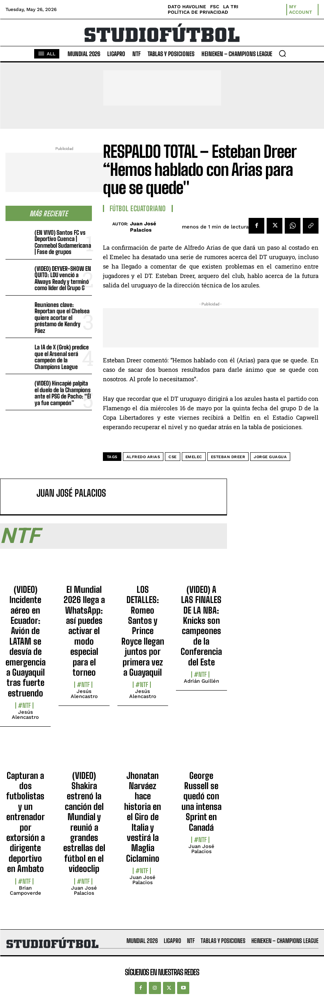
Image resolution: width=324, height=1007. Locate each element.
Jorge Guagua (270, 457)
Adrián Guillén (201, 681)
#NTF (24, 705)
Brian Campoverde (25, 890)
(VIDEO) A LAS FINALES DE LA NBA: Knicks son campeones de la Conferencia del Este (201, 625)
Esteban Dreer (228, 457)
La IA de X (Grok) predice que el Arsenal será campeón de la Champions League (62, 357)
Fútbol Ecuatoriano (138, 208)
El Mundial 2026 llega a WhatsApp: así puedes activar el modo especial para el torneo (84, 631)
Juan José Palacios (143, 227)
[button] (282, 53)
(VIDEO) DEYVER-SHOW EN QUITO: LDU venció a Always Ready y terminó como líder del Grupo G (63, 278)
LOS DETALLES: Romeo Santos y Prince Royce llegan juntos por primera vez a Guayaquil (142, 631)
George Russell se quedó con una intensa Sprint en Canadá (201, 801)
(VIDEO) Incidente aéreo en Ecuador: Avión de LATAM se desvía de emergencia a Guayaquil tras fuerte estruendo (25, 641)
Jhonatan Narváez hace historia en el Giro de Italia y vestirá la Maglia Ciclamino (142, 817)
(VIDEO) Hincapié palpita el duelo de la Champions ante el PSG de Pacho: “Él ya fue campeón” (63, 393)
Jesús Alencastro (25, 714)
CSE (172, 457)
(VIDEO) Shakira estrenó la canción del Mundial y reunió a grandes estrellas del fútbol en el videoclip (84, 822)
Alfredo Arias (143, 457)
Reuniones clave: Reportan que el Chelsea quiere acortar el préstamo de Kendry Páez (62, 317)
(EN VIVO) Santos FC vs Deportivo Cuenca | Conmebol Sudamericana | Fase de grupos (63, 242)
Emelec (193, 457)
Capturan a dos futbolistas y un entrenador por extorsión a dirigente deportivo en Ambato (25, 822)
